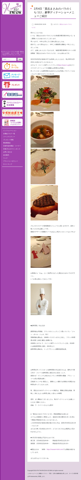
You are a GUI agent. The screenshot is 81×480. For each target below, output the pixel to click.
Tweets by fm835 (12, 169)
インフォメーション (9, 130)
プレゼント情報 (8, 140)
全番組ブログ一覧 (9, 133)
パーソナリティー (9, 137)
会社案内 (6, 155)
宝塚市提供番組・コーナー (12, 146)
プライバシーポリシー (10, 161)
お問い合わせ (7, 152)
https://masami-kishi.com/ (55, 449)
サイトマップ (7, 164)
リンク (5, 158)
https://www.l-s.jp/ (64, 65)
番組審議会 (7, 143)
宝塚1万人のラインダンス (11, 149)
